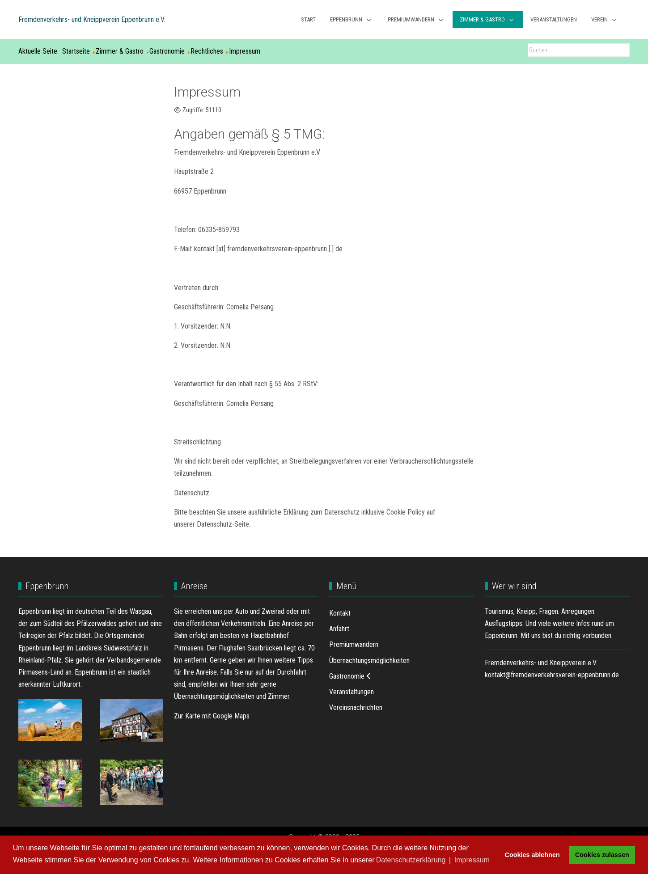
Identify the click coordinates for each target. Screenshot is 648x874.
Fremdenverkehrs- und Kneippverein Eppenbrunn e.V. (91, 19)
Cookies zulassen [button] (602, 854)
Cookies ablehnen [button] (532, 854)
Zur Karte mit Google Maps (212, 716)
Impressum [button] (472, 860)
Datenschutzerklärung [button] (411, 860)
